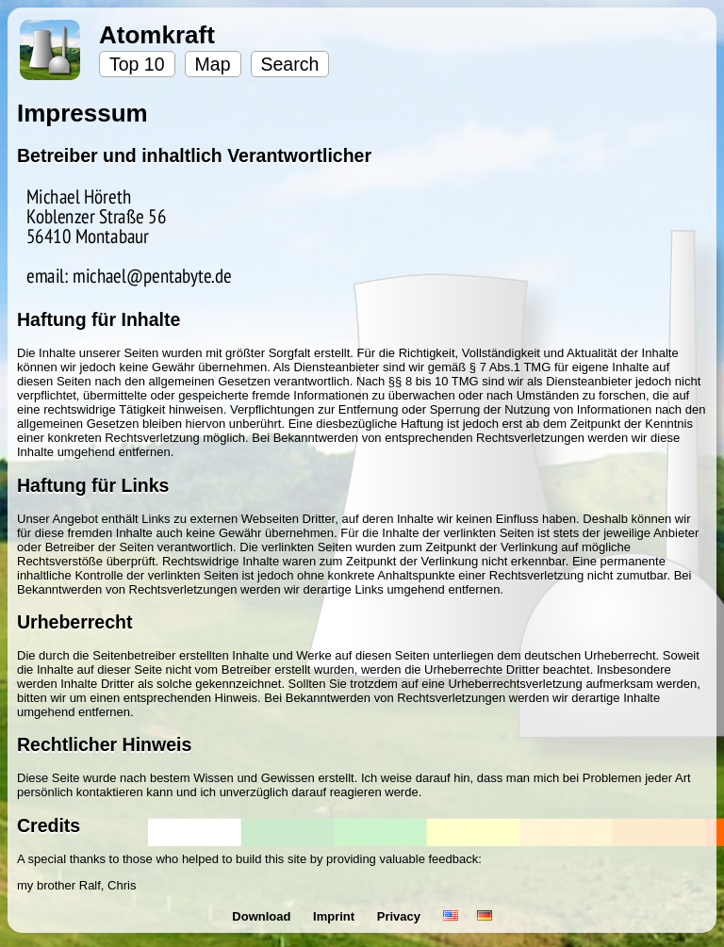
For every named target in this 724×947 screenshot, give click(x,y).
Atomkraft (157, 35)
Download (263, 916)
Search (290, 64)
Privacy (400, 916)
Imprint (335, 916)
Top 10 (137, 64)
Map (213, 64)
